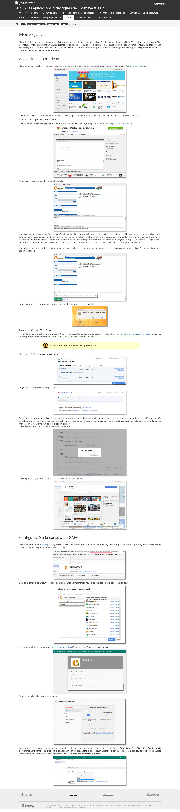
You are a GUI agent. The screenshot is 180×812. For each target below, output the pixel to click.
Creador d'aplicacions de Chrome (116, 123)
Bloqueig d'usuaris (52, 17)
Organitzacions (50, 12)
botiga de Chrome (136, 66)
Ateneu (159, 3)
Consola (65, 24)
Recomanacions (104, 17)
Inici (22, 24)
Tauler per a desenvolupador (136, 334)
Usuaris (34, 12)
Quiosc (68, 17)
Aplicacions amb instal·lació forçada (79, 12)
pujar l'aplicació (47, 544)
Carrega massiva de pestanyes (143, 12)
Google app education (35, 24)
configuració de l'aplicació (62, 647)
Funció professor (85, 17)
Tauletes (35, 17)
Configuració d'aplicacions (112, 12)
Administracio (53, 24)
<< (20, 12)
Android (22, 17)
